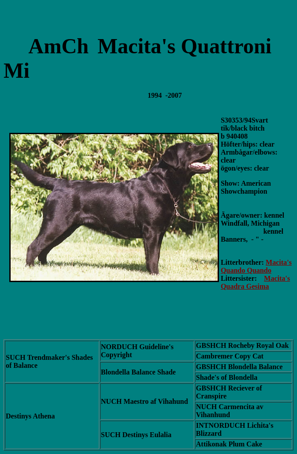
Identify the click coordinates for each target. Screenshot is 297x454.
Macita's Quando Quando (256, 266)
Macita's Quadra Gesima (255, 282)
